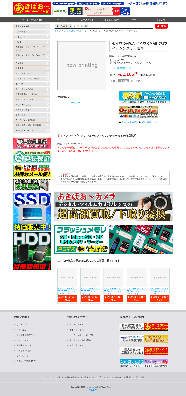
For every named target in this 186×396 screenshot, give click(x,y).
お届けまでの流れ (24, 350)
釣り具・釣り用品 (23, 104)
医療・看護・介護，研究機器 (28, 125)
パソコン (19, 42)
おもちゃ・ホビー (23, 110)
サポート (136, 20)
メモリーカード (22, 37)
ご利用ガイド (87, 20)
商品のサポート (76, 324)
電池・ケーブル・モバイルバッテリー (30, 56)
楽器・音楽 (20, 115)
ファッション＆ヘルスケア (27, 79)
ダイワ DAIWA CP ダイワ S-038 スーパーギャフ (159, 291)
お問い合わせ (130, 377)
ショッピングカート (25, 340)
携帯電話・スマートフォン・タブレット (30, 48)
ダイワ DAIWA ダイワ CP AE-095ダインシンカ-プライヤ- (67, 291)
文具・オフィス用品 (24, 89)
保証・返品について (150, 122)
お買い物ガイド (76, 345)
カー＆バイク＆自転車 (25, 120)
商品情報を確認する (25, 335)
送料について (22, 356)
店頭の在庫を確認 (129, 122)
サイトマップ (63, 20)
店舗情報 (160, 20)
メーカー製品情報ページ (120, 68)
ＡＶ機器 (19, 63)
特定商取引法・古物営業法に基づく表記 (84, 377)
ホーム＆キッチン (23, 73)
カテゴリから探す (32, 20)
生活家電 (19, 68)
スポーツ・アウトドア (25, 99)
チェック (76, 102)
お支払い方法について (26, 361)
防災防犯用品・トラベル (26, 94)
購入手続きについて (25, 345)
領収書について (23, 324)
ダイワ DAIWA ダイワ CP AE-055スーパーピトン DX (90, 291)
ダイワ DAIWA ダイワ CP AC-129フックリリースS (113, 291)
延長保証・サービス (24, 130)
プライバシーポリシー (113, 377)
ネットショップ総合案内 (80, 340)
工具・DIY (20, 84)
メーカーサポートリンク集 (81, 335)
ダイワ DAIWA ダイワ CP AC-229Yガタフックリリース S (136, 291)
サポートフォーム (77, 330)
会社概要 (140, 377)
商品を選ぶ (21, 330)
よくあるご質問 (111, 20)
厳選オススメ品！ (23, 26)
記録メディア (21, 32)
